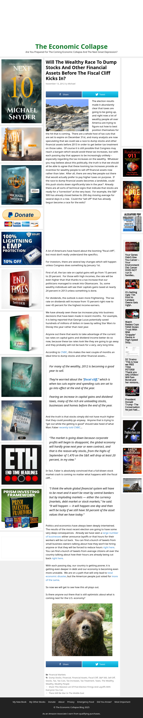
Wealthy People (61, 684)
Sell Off (111, 677)
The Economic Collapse (71, 46)
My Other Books (37, 701)
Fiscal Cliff (93, 677)
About (61, 701)
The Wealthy (108, 680)
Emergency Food (85, 701)
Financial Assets (79, 677)
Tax (54, 680)
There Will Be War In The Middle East (66, 693)
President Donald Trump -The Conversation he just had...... (132, 404)
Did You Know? (104, 701)
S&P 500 (103, 677)
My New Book (19, 701)
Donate (52, 701)
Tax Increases (72, 680)
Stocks (49, 680)
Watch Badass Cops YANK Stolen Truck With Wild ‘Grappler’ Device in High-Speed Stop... (132, 332)
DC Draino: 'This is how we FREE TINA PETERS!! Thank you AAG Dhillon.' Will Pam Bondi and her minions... (132, 371)
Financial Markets (57, 674)
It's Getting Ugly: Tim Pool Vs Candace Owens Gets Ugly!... (131, 298)
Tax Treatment (87, 680)
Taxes (98, 680)
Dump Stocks (55, 677)
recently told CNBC (69, 427)
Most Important (122, 701)
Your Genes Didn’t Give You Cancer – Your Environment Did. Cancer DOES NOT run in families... (132, 265)
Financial (67, 677)
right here (108, 547)
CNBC (64, 352)
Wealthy (50, 684)
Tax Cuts (61, 680)
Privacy (70, 701)
